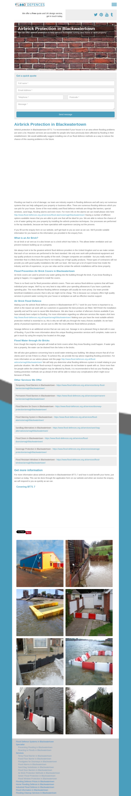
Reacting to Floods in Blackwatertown (34, 750)
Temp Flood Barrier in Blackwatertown (35, 756)
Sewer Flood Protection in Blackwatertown (36, 776)
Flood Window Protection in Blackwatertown (37, 778)
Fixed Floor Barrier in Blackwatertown (34, 759)
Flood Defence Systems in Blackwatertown (35, 741)
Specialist (20, 744)
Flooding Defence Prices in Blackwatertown (35, 781)
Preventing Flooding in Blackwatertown (35, 747)
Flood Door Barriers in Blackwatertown (35, 770)
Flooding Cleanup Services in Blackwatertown (36, 793)
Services (20, 753)
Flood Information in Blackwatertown (32, 790)
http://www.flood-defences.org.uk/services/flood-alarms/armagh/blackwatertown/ (49, 215)
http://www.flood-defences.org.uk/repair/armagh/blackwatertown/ (42, 317)
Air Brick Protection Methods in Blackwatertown (39, 773)
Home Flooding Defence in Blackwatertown (35, 784)
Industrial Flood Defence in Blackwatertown (35, 787)
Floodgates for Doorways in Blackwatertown (37, 761)
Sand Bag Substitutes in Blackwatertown (36, 767)
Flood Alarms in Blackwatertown (32, 764)
